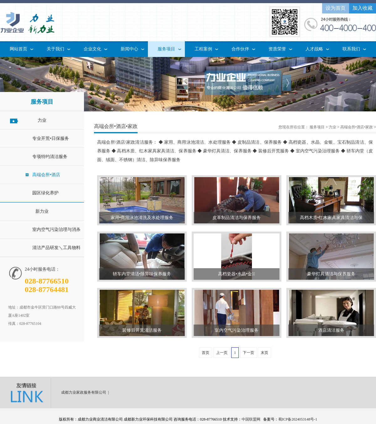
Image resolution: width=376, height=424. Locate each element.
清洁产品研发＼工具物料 (56, 247)
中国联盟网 (251, 419)
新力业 (42, 211)
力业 (42, 120)
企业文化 (92, 49)
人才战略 (314, 49)
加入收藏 (362, 8)
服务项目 (166, 49)
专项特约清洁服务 (49, 156)
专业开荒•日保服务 (50, 138)
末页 (264, 352)
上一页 (221, 352)
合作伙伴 (240, 49)
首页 (205, 352)
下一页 (248, 352)
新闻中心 (129, 49)
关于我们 (55, 49)
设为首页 (336, 8)
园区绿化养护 (45, 193)
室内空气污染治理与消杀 (56, 229)
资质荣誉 (277, 49)
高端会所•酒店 (46, 174)
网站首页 (18, 49)
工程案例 (203, 49)
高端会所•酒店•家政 (356, 127)
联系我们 (351, 49)
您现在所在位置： (294, 127)
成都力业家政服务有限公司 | (86, 392)
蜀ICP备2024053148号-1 (297, 419)
